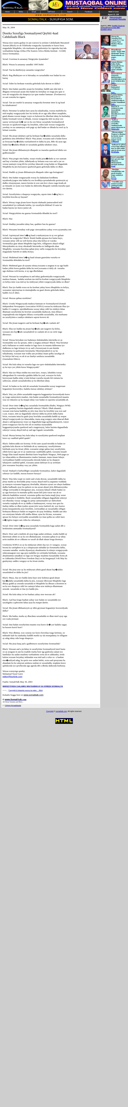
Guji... (103, 47)
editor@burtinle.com (12, 676)
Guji (112, 71)
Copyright (50, 711)
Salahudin (115, 129)
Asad (113, 166)
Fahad (113, 118)
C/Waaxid (115, 141)
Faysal (113, 179)
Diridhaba (115, 152)
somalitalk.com (61, 711)
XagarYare (115, 187)
